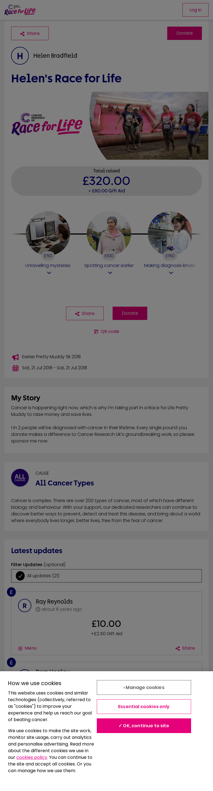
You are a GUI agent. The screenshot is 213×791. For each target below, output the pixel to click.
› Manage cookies (143, 687)
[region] (106, 731)
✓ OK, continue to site (143, 726)
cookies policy (31, 757)
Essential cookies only (144, 706)
